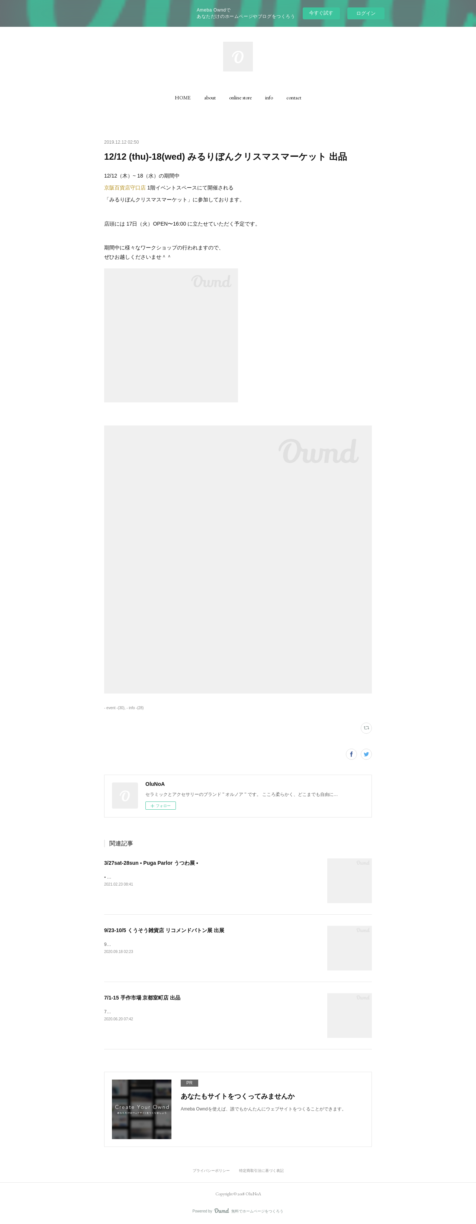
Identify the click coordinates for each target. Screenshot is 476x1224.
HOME (183, 97)
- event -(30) (114, 708)
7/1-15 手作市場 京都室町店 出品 (142, 998)
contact (293, 97)
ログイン (366, 13)
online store (240, 97)
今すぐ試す (321, 13)
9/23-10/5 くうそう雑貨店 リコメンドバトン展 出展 (164, 930)
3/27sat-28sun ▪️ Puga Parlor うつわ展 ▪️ (151, 863)
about (210, 97)
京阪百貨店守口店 (125, 188)
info (269, 97)
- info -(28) (135, 708)
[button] (183, 97)
